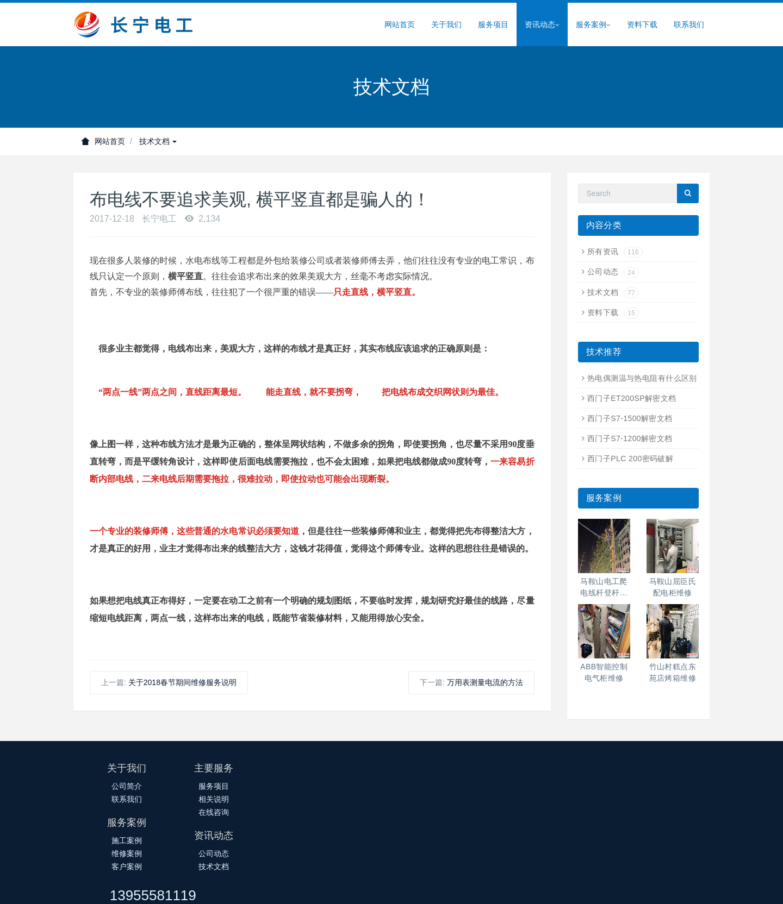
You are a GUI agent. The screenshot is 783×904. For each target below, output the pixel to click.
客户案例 (339, 812)
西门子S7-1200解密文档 (630, 438)
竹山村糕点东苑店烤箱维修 (673, 672)
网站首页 (399, 24)
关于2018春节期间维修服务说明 (182, 682)
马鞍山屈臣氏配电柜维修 (673, 587)
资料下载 (642, 24)
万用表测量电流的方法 (485, 682)
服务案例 (593, 24)
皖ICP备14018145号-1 (334, 886)
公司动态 (613, 271)
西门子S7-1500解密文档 (630, 418)
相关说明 (232, 799)
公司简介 (126, 786)
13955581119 (577, 773)
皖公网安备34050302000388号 (434, 886)
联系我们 (689, 24)
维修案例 (339, 799)
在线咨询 (232, 812)
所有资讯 (615, 251)
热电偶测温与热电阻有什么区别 (642, 378)
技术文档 (158, 141)
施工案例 (339, 786)
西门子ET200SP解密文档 (631, 398)
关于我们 (446, 24)
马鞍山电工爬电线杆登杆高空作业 (603, 588)
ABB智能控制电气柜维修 (603, 672)
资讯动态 (542, 24)
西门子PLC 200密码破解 (630, 458)
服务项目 (493, 24)
